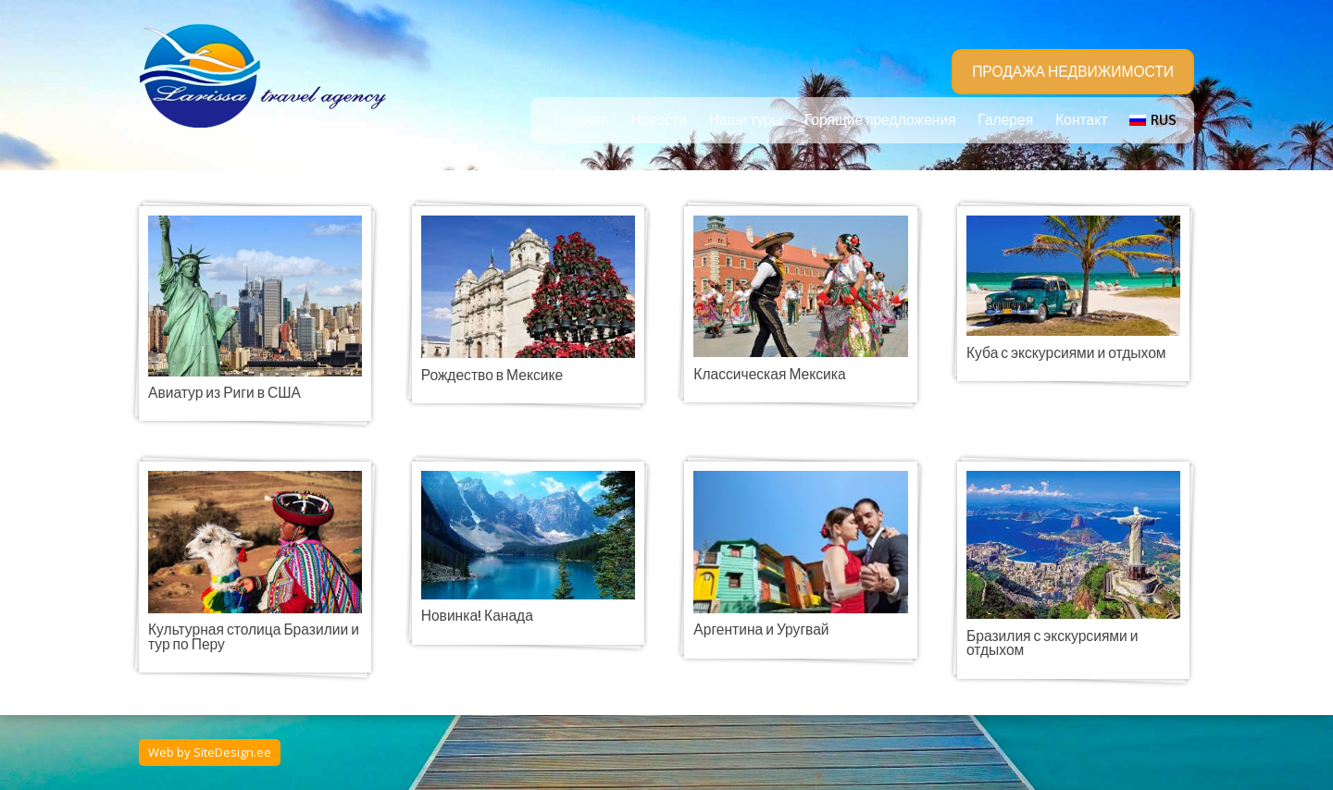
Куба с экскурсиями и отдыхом (1066, 353)
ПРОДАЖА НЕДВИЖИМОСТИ (1073, 72)
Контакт (1081, 120)
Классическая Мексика (769, 374)
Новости (659, 120)
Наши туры (745, 120)
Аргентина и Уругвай (760, 630)
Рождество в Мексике (492, 375)
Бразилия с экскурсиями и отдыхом (1052, 643)
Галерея (1005, 120)
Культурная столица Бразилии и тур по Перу (253, 637)
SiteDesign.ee (232, 752)
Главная (581, 120)
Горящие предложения (879, 120)
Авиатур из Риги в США (224, 393)
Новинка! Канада (477, 616)
